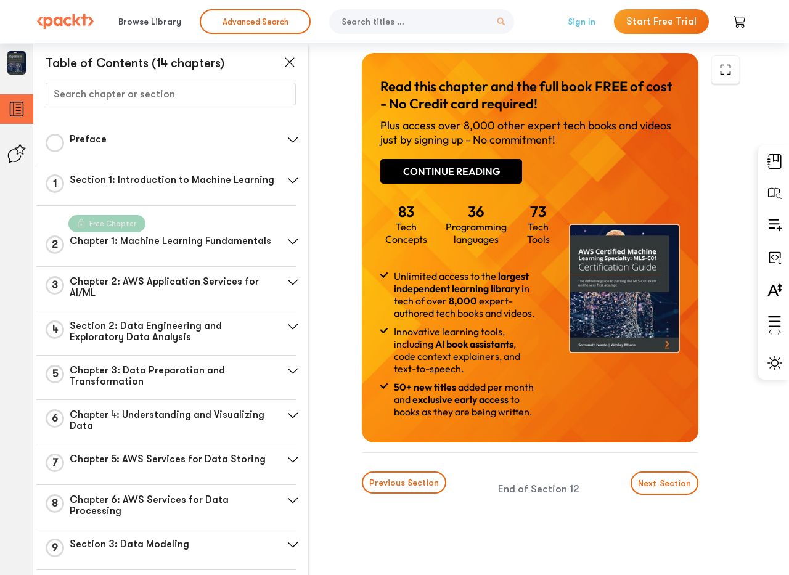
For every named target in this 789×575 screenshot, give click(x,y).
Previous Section (404, 482)
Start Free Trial (661, 21)
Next (664, 483)
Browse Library (149, 22)
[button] (293, 140)
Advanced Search (255, 22)
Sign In (581, 22)
